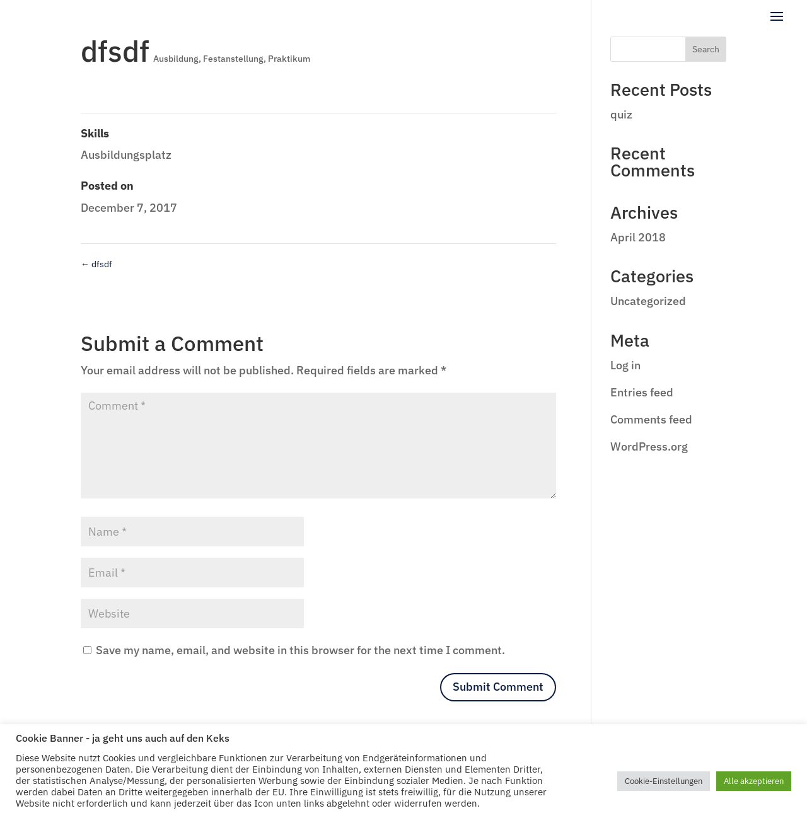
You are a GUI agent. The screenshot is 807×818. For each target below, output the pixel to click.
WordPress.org (649, 446)
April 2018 (638, 237)
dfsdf (96, 264)
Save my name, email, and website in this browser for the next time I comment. (300, 650)
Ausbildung (176, 58)
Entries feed (641, 392)
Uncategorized (648, 301)
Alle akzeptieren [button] (754, 781)
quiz (621, 114)
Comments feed (651, 419)
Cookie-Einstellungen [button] (663, 781)
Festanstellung (233, 58)
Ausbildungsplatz (126, 154)
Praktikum (289, 58)
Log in (625, 365)
